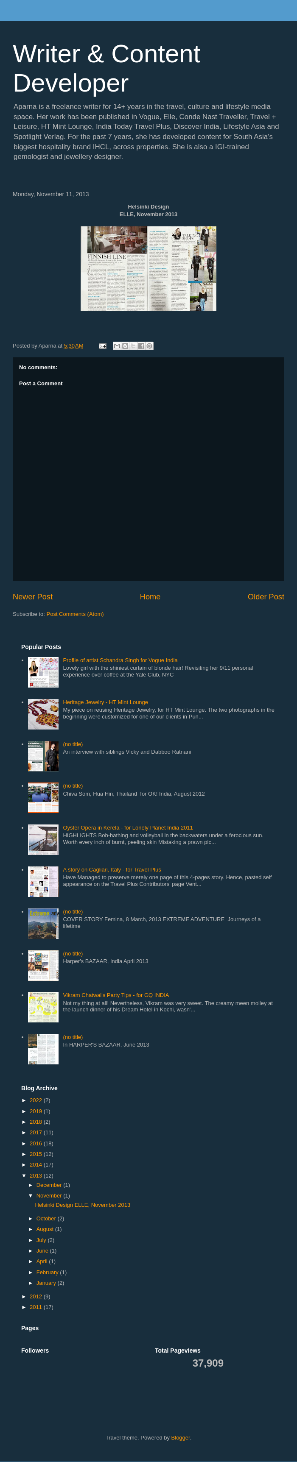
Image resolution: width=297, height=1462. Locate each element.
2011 (37, 1307)
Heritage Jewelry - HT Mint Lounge (105, 702)
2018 (37, 1122)
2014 (37, 1164)
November (50, 1195)
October (47, 1218)
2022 (37, 1100)
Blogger (180, 1437)
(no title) (73, 744)
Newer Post (33, 597)
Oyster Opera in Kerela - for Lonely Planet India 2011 (128, 827)
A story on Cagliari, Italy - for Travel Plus (112, 869)
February (48, 1272)
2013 (37, 1175)
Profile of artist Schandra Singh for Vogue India (120, 660)
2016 (37, 1143)
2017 (37, 1132)
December (50, 1185)
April (42, 1261)
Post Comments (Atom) (75, 614)
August (45, 1229)
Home (150, 597)
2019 (37, 1111)
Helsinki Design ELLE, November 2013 (82, 1205)
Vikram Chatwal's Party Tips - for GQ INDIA (116, 995)
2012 (37, 1296)
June (43, 1251)
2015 (37, 1154)
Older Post (266, 597)
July (42, 1240)
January (47, 1283)
